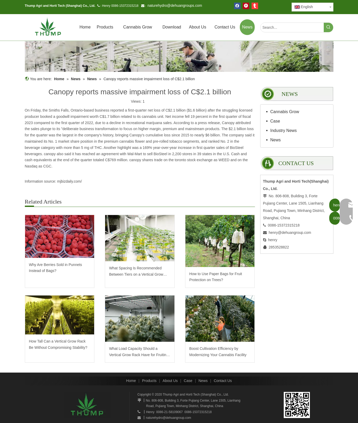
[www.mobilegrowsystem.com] (297, 405)
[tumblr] (255, 6)
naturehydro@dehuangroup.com (168, 418)
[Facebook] (237, 6)
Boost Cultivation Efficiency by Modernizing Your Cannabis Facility (218, 351)
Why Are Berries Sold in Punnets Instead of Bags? (55, 268)
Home (131, 381)
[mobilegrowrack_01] (179, 56)
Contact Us (223, 381)
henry (272, 240)
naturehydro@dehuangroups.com (174, 5)
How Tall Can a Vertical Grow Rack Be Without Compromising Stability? (58, 344)
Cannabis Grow (284, 111)
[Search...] (292, 27)
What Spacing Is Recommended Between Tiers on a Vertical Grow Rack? (136, 272)
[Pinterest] (246, 6)
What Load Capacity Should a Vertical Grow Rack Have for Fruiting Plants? (138, 352)
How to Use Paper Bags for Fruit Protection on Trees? (215, 277)
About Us (170, 381)
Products (149, 381)
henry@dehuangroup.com (290, 232)
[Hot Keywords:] (328, 27)
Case (275, 121)
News (275, 140)
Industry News (283, 130)
